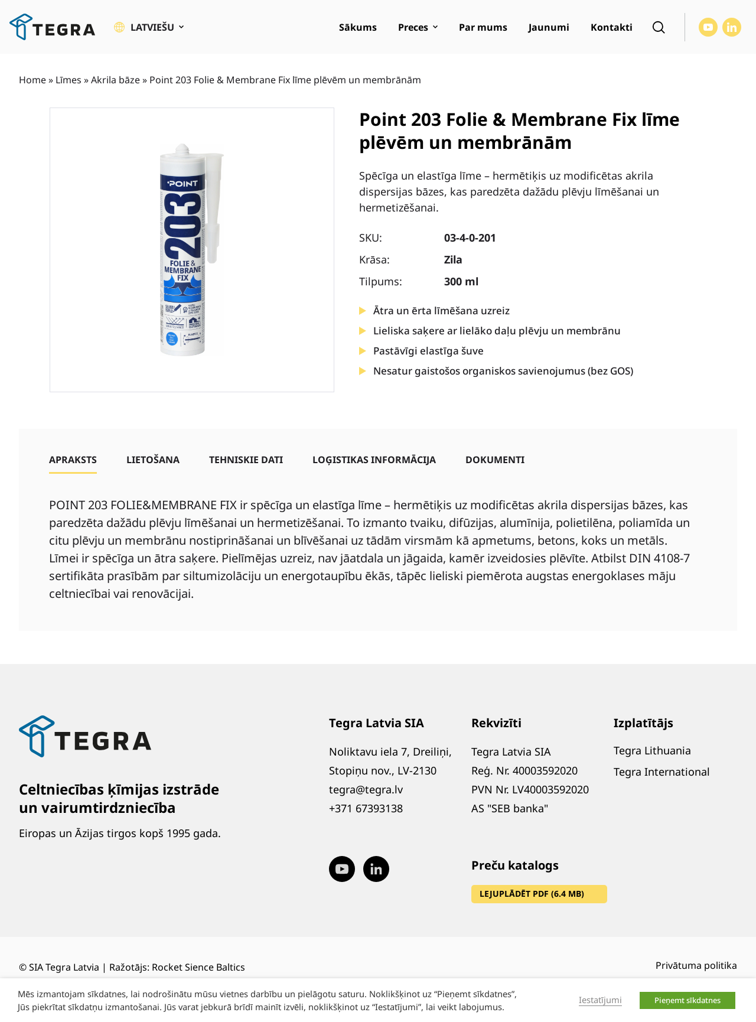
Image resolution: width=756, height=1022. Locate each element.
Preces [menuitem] (413, 27)
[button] (149, 27)
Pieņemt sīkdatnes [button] (687, 1000)
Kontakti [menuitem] (612, 27)
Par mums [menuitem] (483, 27)
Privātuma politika (696, 965)
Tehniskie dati (246, 459)
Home (32, 79)
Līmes (69, 79)
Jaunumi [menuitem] (549, 27)
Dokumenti (494, 459)
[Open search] (658, 27)
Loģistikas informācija (374, 459)
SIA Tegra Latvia (64, 967)
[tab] (73, 460)
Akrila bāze (115, 79)
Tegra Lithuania (652, 750)
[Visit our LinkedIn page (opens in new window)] (731, 27)
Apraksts (73, 459)
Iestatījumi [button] (600, 999)
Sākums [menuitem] (358, 27)
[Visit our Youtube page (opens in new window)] (708, 27)
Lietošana (153, 459)
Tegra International (662, 771)
